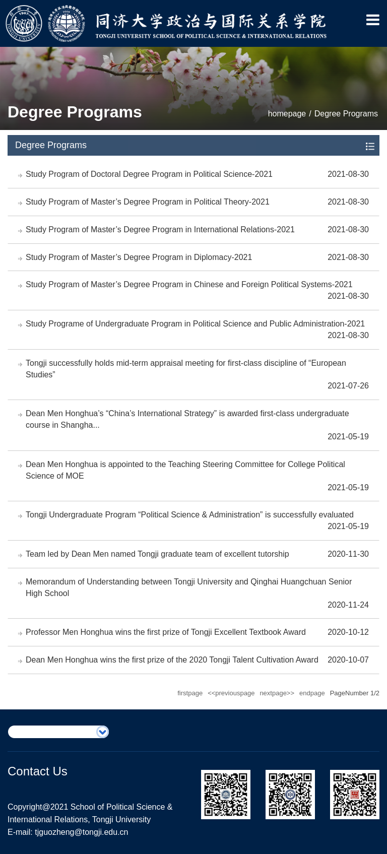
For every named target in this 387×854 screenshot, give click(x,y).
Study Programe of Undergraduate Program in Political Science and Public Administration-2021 (195, 323)
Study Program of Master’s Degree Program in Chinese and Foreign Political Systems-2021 (189, 284)
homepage (287, 113)
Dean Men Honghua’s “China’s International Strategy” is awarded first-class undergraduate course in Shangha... (187, 419)
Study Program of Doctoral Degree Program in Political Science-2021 (149, 174)
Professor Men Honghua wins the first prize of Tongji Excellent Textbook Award (166, 632)
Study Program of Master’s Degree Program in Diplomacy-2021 (139, 257)
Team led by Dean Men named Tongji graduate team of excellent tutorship (157, 554)
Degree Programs (346, 113)
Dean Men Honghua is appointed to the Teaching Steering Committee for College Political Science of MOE (185, 470)
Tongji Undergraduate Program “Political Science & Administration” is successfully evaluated (190, 514)
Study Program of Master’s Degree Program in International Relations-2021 (160, 229)
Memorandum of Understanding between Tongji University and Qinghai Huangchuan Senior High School (189, 587)
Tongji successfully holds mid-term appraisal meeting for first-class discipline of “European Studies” (186, 369)
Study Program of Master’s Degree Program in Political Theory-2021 (148, 202)
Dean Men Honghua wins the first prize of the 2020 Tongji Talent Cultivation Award (172, 659)
